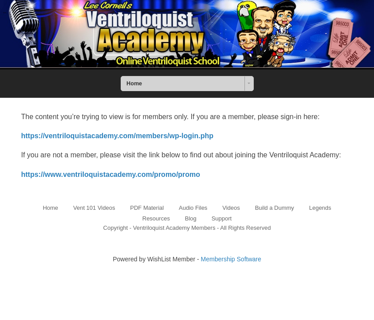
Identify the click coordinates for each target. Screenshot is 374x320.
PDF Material (147, 207)
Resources (156, 218)
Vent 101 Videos (94, 207)
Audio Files (193, 207)
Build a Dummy (274, 207)
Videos (231, 207)
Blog (191, 218)
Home (50, 207)
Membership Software (231, 259)
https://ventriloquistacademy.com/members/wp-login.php (117, 136)
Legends (320, 207)
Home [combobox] (134, 83)
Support (222, 218)
